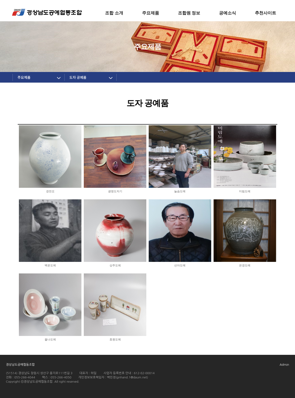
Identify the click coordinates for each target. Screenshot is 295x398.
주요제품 (23, 77)
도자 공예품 (77, 77)
